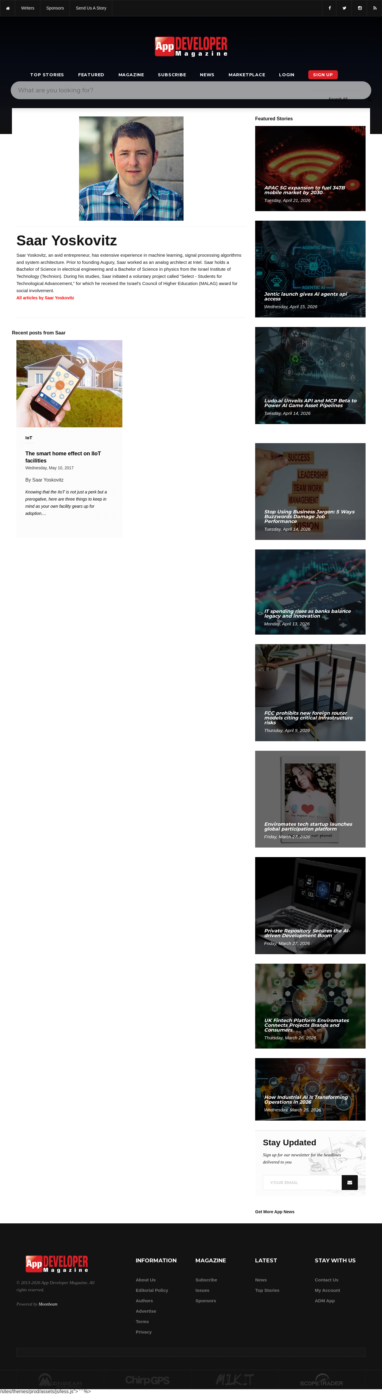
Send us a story (91, 8)
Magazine (131, 74)
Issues (202, 1290)
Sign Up (323, 74)
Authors (144, 1300)
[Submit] (369, 99)
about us (146, 1279)
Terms (142, 1321)
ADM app (325, 1300)
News (207, 74)
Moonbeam (47, 1304)
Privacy (144, 1331)
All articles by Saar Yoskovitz (45, 297)
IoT (29, 437)
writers (27, 8)
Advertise (146, 1311)
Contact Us (326, 1279)
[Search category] (338, 99)
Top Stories (47, 74)
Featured (91, 74)
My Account (327, 1290)
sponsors (55, 8)
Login (287, 74)
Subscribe (172, 74)
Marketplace (247, 74)
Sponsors (205, 1300)
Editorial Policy (152, 1290)
